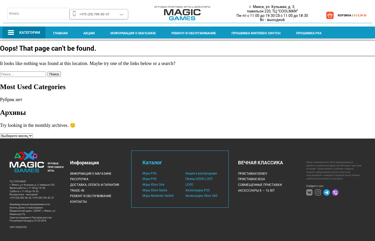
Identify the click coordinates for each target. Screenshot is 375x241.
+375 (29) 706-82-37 (94, 14)
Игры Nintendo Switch (158, 196)
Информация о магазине (133, 33)
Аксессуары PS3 (197, 190)
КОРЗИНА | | (352, 15)
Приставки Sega (251, 179)
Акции (89, 33)
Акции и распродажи (201, 173)
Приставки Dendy (252, 173)
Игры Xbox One (153, 184)
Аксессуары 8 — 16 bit (256, 190)
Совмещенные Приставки (260, 185)
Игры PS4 (149, 173)
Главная (60, 33)
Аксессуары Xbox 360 (201, 196)
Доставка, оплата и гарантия (94, 185)
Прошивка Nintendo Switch (256, 33)
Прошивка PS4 (308, 33)
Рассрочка (79, 179)
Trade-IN (77, 190)
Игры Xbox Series (154, 190)
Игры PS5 (149, 179)
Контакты (78, 202)
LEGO (189, 184)
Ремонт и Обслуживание (193, 33)
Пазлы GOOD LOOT (199, 179)
